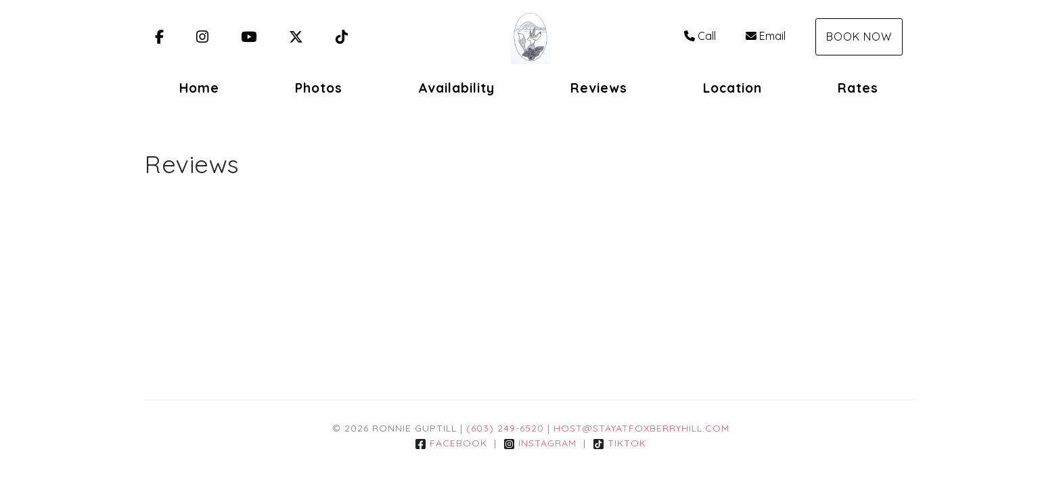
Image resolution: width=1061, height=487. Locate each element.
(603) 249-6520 (505, 428)
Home (199, 88)
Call (700, 36)
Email (766, 36)
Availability (456, 88)
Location (732, 88)
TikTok (619, 443)
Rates (858, 88)
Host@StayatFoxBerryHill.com (641, 428)
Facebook (451, 443)
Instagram (540, 443)
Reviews (598, 88)
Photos (318, 88)
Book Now (859, 36)
